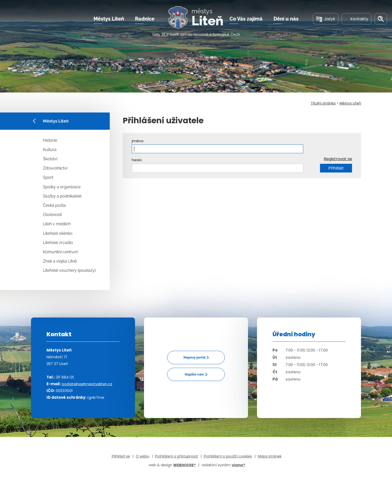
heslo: (137, 159)
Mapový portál (195, 357)
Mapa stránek (270, 456)
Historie (50, 140)
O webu (142, 456)
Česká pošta (54, 205)
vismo (238, 465)
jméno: (138, 141)
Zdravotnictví (55, 168)
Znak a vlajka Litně (60, 261)
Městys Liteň (109, 19)
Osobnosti (52, 214)
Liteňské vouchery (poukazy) (69, 270)
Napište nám (194, 374)
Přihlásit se (121, 456)
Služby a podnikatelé (62, 196)
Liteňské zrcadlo (58, 242)
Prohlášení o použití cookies (228, 456)
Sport (48, 177)
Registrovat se (338, 159)
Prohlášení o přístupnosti (176, 456)
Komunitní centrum (60, 252)
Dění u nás (286, 19)
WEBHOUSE (184, 465)
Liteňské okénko (57, 233)
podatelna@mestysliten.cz (87, 383)
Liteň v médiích (56, 224)
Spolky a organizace (61, 186)
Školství (50, 158)
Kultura (49, 149)
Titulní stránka (323, 103)
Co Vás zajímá (246, 19)
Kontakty (356, 19)
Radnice (144, 19)
